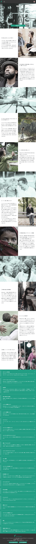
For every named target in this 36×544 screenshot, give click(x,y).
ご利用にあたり (18, 25)
